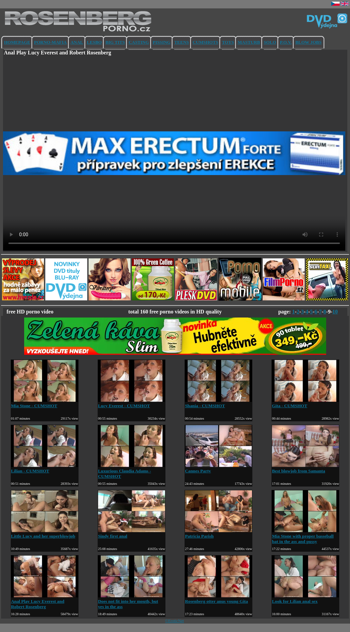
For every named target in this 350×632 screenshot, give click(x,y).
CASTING (139, 42)
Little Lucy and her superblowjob (44, 533)
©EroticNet (174, 621)
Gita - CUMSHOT (305, 403)
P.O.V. (286, 42)
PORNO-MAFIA (50, 42)
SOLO (270, 42)
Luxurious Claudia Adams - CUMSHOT (131, 471)
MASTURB (249, 42)
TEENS (181, 42)
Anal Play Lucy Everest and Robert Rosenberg (44, 601)
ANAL (76, 42)
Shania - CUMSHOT (218, 403)
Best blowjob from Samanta (305, 468)
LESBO (94, 42)
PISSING (161, 42)
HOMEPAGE (17, 42)
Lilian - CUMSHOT (44, 468)
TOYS (228, 42)
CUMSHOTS (205, 42)
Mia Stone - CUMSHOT (44, 403)
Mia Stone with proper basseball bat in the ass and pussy (305, 536)
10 (335, 311)
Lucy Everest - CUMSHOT (131, 403)
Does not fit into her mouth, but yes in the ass (131, 601)
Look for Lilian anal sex (305, 598)
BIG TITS (115, 42)
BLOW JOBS (308, 42)
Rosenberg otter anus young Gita (218, 598)
